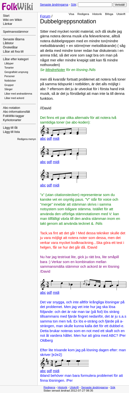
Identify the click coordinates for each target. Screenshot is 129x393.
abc (43, 138)
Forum (45, 16)
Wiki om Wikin (12, 20)
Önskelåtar (10, 47)
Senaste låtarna (13, 39)
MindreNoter (55, 70)
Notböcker (10, 80)
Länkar (7, 24)
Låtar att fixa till (13, 51)
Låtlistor (8, 43)
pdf (49, 138)
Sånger (8, 89)
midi (56, 138)
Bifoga (109, 13)
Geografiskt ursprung (16, 72)
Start (6, 15)
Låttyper (9, 63)
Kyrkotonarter (12, 120)
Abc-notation (11, 108)
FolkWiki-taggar (13, 116)
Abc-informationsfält (16, 111)
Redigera (83, 13)
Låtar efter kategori (16, 59)
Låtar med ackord (14, 98)
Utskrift (121, 13)
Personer (9, 76)
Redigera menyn (26, 139)
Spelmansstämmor (15, 31)
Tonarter (9, 67)
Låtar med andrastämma (18, 93)
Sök (73, 4)
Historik (97, 13)
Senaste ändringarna (54, 4)
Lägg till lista (11, 132)
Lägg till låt (10, 127)
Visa (71, 13)
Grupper (9, 85)
